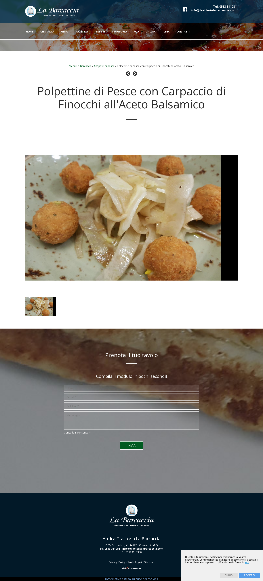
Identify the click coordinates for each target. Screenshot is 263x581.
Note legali (135, 562)
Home (30, 32)
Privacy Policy (117, 562)
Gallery (163, 32)
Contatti (198, 32)
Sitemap (149, 562)
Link (180, 32)
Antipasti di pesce (104, 66)
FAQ (147, 32)
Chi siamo (49, 32)
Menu (68, 32)
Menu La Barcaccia (80, 66)
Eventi (108, 32)
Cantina (88, 32)
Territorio (129, 32)
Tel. (225, 7)
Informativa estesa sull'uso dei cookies (131, 579)
